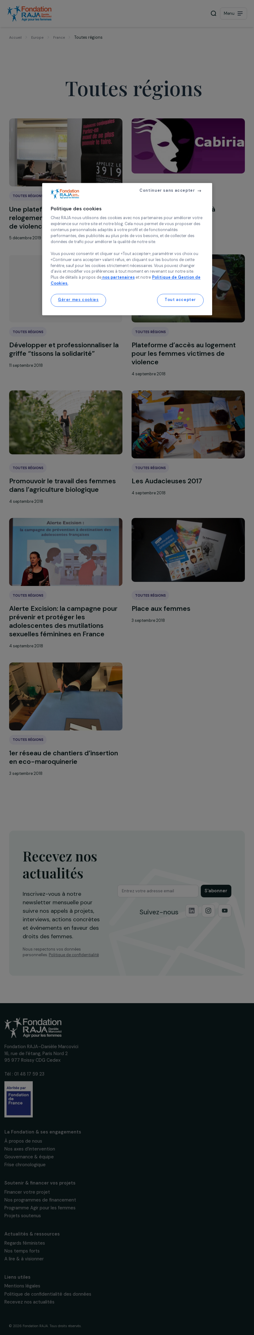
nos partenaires (118, 277)
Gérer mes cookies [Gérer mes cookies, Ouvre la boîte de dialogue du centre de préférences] (78, 300)
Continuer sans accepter (167, 190)
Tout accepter (180, 300)
